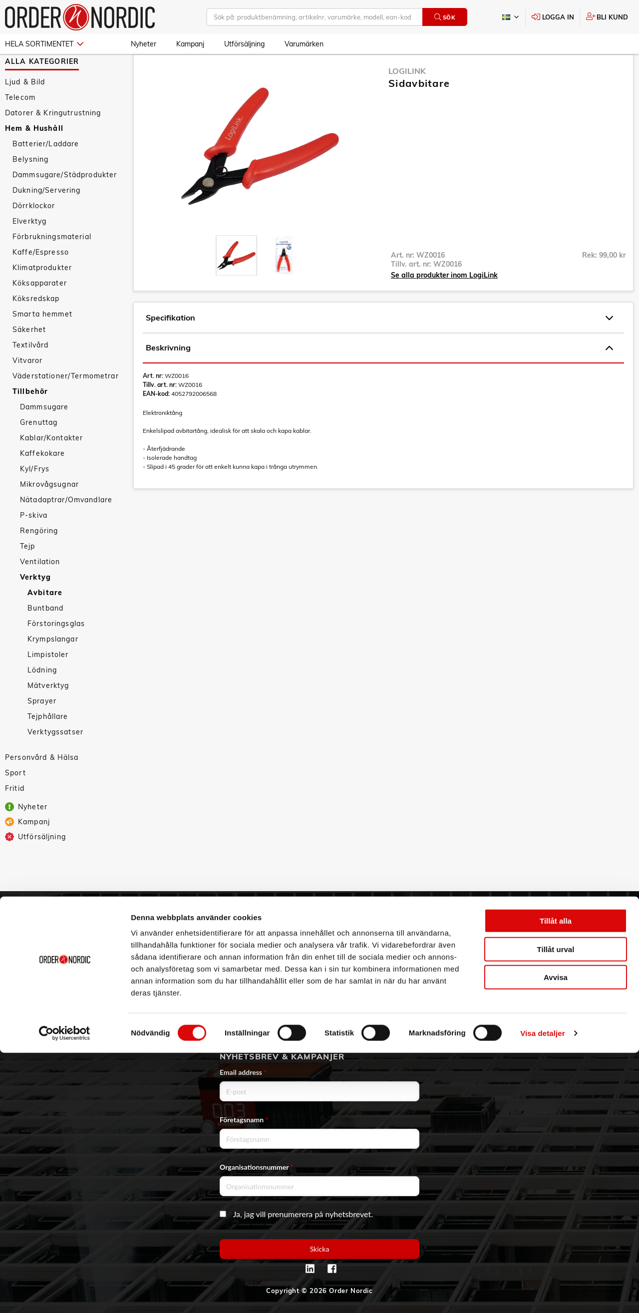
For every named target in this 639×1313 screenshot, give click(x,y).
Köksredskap (36, 327)
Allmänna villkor (240, 931)
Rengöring (39, 559)
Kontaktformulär (559, 973)
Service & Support (243, 959)
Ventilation (40, 590)
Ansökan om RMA (243, 973)
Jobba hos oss (75, 1001)
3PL (57, 931)
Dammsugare (44, 435)
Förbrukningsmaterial (51, 265)
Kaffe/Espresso (40, 281)
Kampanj (190, 43)
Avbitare (44, 621)
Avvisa (556, 1237)
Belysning (30, 188)
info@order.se (579, 945)
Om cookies (231, 1029)
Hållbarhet (70, 973)
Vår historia (71, 959)
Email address (243, 1072)
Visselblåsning (77, 987)
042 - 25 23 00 (588, 931)
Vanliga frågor (236, 945)
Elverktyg (29, 250)
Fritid (14, 817)
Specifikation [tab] (379, 346)
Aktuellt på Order (82, 1015)
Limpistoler (48, 683)
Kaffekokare (42, 482)
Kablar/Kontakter (51, 466)
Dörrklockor (33, 234)
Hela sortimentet (44, 43)
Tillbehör (30, 420)
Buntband (45, 637)
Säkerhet (29, 358)
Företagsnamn (244, 1119)
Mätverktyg (48, 714)
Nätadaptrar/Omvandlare (66, 528)
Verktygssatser (55, 760)
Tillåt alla (556, 1181)
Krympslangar (52, 667)
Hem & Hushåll (34, 157)
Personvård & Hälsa (42, 786)
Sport (15, 801)
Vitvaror (27, 389)
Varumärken (304, 43)
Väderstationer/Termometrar (65, 404)
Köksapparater (39, 312)
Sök (445, 17)
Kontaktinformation (565, 959)
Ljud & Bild (25, 110)
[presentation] (236, 284)
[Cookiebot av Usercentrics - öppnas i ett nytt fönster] (64, 1293)
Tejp (27, 575)
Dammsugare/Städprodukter (64, 203)
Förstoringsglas (56, 652)
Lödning (42, 698)
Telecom (20, 126)
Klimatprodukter (42, 296)
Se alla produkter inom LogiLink (444, 304)
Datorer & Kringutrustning (53, 141)
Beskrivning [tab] (379, 376)
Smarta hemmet (42, 342)
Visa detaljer (542, 1293)
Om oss (63, 945)
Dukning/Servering (46, 219)
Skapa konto (392, 931)
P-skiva (33, 544)
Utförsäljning (244, 43)
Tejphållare (47, 745)
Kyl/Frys (34, 497)
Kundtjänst (239, 914)
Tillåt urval (556, 1209)
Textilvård (30, 373)
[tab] (236, 284)
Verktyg (35, 606)
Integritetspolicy (240, 1015)
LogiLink (407, 100)
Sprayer (41, 729)
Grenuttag (38, 451)
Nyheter (143, 43)
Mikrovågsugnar (49, 513)
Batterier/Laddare (45, 172)
